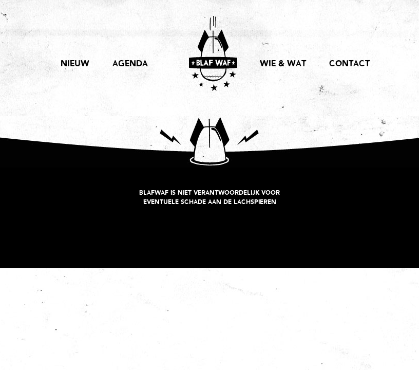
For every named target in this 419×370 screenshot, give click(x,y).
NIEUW (75, 64)
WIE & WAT (283, 64)
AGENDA (130, 64)
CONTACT (349, 64)
